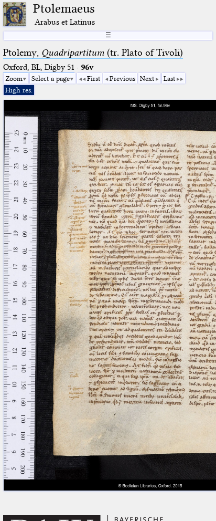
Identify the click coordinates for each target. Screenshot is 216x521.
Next (147, 78)
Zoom (14, 78)
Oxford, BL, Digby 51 (38, 67)
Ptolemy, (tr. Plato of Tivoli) (93, 52)
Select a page (50, 78)
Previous (122, 78)
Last (169, 78)
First (93, 78)
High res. (19, 90)
